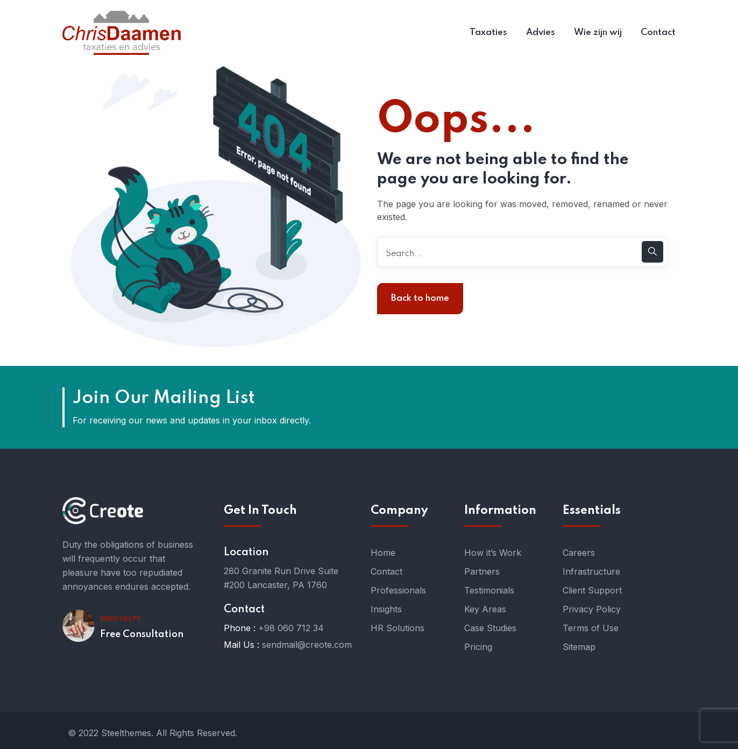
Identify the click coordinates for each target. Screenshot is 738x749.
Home (383, 552)
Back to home (420, 298)
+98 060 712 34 (291, 628)
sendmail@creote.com (307, 644)
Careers (579, 552)
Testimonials (489, 590)
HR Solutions (397, 628)
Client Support (592, 590)
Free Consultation (141, 634)
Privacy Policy (592, 609)
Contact (386, 571)
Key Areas (485, 609)
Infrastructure (591, 571)
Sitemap (579, 646)
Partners (482, 571)
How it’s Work (492, 552)
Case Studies (490, 628)
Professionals (398, 590)
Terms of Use (591, 628)
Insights (386, 609)
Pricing (478, 646)
